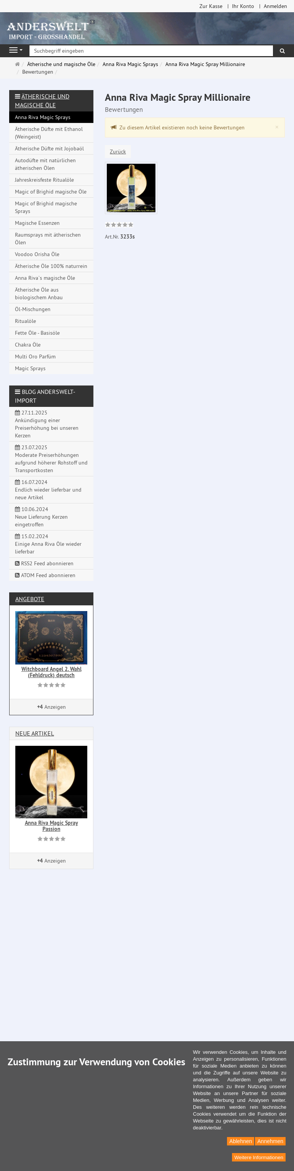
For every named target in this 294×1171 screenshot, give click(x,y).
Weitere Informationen (258, 1157)
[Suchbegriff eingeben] (151, 50)
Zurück (118, 151)
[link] (119, 225)
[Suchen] (282, 50)
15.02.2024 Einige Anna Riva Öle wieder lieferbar (48, 544)
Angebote (29, 599)
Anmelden (275, 6)
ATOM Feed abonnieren (45, 575)
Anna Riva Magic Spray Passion (51, 825)
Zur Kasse (210, 6)
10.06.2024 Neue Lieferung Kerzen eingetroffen (41, 517)
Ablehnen (240, 1141)
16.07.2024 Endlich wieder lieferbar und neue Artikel (48, 490)
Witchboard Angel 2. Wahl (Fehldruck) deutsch (51, 672)
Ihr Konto (243, 6)
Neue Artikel (34, 733)
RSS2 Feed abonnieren (44, 563)
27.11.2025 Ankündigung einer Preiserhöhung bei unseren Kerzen (46, 424)
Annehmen (270, 1141)
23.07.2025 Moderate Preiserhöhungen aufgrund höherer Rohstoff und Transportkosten (51, 459)
